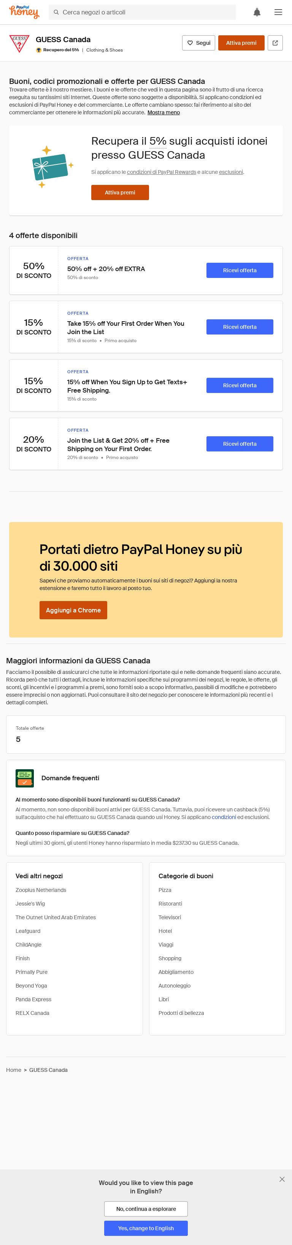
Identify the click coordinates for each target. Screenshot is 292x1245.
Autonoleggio (174, 985)
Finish (23, 958)
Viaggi (166, 944)
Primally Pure (32, 972)
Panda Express (33, 999)
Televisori (170, 917)
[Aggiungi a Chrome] (73, 610)
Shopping (170, 958)
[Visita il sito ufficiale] (275, 42)
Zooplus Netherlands (41, 890)
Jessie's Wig (30, 903)
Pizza (165, 890)
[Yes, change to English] (146, 1228)
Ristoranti (170, 903)
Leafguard (28, 931)
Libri (164, 999)
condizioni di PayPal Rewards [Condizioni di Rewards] (161, 172)
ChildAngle (28, 944)
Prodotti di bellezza (181, 1013)
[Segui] (198, 42)
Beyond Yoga (31, 985)
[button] (278, 12)
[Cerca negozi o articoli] (142, 12)
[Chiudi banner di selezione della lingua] (282, 1179)
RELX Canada (32, 1013)
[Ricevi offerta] (239, 270)
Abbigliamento (176, 972)
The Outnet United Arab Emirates (56, 917)
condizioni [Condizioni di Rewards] (224, 817)
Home (13, 1070)
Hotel (165, 931)
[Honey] (24, 12)
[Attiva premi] (241, 42)
